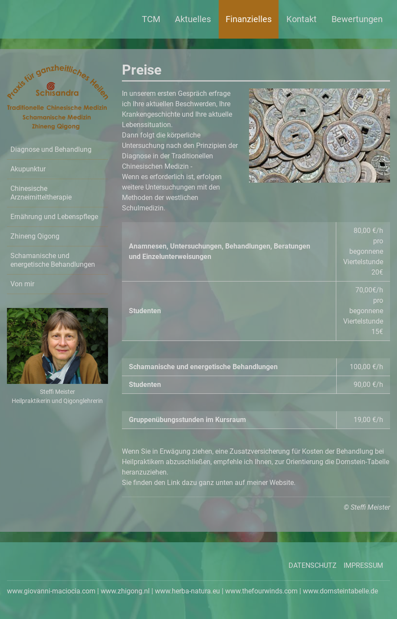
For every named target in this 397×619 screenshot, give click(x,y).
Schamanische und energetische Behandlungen (52, 260)
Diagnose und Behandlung (51, 149)
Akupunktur (28, 169)
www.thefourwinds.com (261, 591)
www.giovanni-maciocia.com (51, 591)
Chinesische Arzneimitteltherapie (41, 192)
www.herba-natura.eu (187, 591)
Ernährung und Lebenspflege (54, 217)
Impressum (363, 565)
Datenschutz (313, 565)
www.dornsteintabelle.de (340, 591)
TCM (151, 19)
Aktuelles (193, 19)
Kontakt (301, 19)
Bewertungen (357, 19)
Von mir (22, 284)
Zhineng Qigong (34, 236)
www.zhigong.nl (125, 591)
